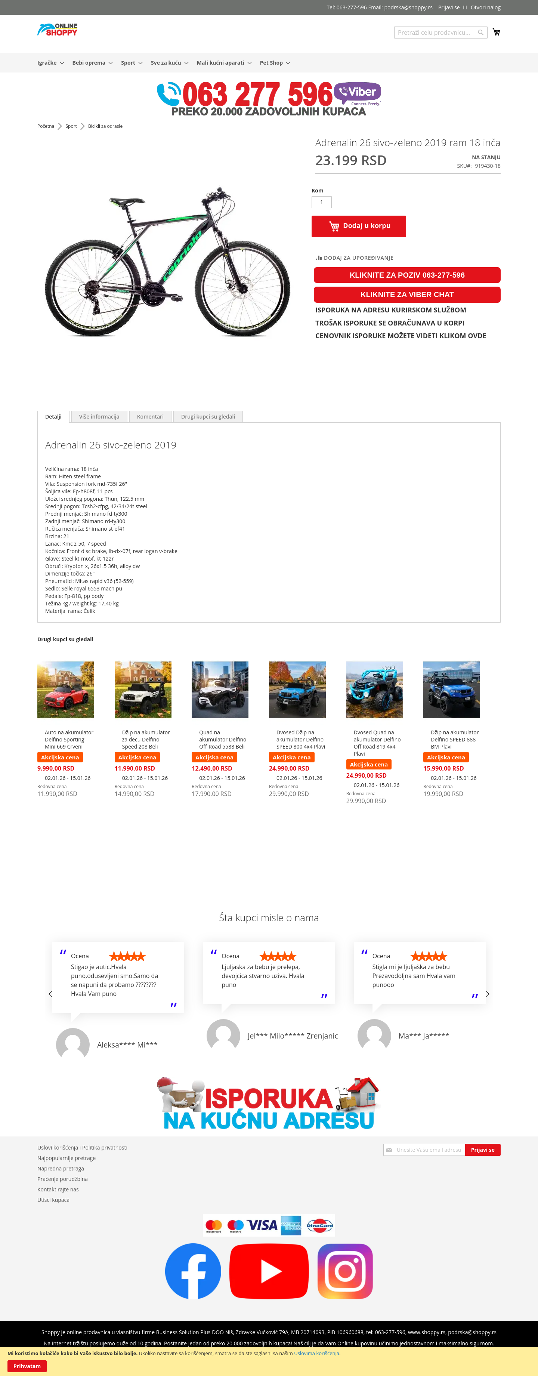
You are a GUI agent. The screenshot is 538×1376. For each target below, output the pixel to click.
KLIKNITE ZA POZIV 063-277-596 (407, 275)
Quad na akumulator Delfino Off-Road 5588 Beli (222, 739)
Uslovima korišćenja (316, 1353)
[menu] (269, 62)
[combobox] (441, 32)
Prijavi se (449, 7)
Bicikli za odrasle (105, 126)
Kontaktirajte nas (58, 1189)
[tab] (53, 417)
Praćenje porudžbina (62, 1178)
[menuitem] (48, 62)
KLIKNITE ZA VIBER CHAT (407, 294)
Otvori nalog (486, 7)
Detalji (53, 416)
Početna (46, 126)
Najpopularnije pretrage (66, 1157)
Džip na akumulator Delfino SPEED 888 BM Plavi (455, 739)
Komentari (150, 416)
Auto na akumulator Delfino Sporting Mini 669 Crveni (69, 739)
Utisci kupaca (53, 1199)
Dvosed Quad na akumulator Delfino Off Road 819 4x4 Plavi (377, 743)
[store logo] (57, 30)
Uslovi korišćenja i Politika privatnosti (82, 1147)
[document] (269, 1361)
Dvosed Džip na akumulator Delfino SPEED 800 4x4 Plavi (300, 739)
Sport (71, 126)
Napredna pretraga (60, 1168)
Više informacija (99, 416)
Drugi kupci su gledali (208, 416)
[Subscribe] (483, 1150)
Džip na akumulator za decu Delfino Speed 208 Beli (146, 739)
